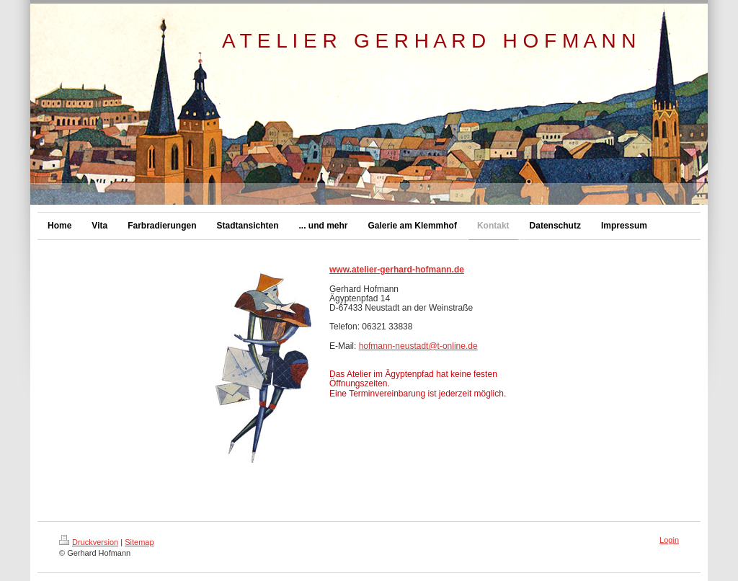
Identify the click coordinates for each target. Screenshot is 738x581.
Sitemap (139, 542)
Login (669, 540)
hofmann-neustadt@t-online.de (418, 346)
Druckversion (88, 542)
